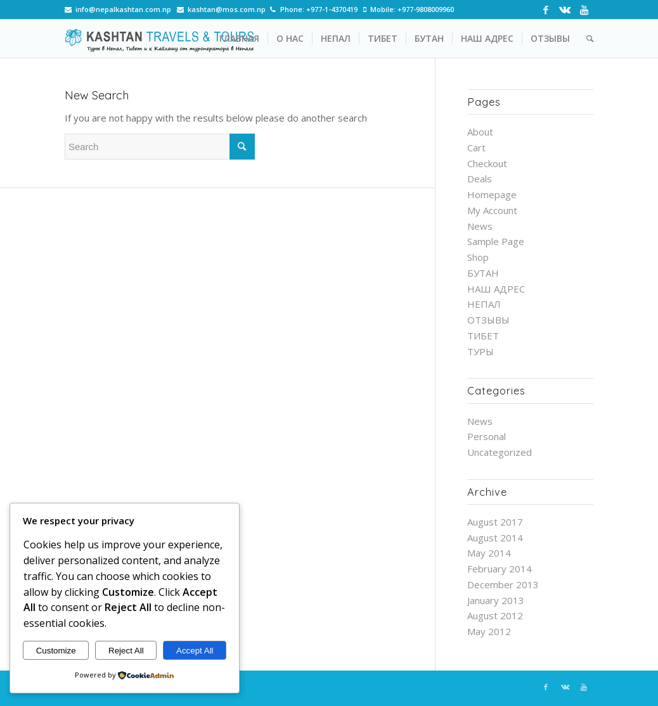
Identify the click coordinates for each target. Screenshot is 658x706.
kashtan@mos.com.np (227, 9)
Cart (476, 147)
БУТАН (483, 273)
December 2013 (503, 584)
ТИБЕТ (483, 335)
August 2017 (495, 521)
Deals (479, 178)
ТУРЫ (480, 351)
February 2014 (499, 568)
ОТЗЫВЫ (488, 319)
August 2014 (495, 537)
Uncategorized (499, 452)
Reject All (126, 650)
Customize (56, 650)
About (480, 131)
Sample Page (495, 241)
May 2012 (489, 631)
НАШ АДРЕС (496, 288)
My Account (492, 210)
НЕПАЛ (484, 304)
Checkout (487, 163)
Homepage (492, 194)
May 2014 (489, 552)
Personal (486, 436)
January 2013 (495, 600)
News (480, 226)
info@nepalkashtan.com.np (123, 9)
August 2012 (495, 615)
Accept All (195, 650)
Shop (478, 257)
